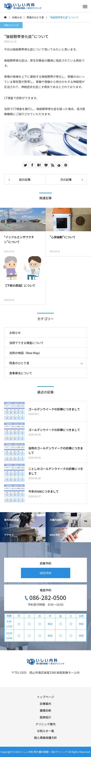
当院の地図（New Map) (24, 353)
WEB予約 (46, 573)
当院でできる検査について (26, 343)
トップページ (45, 697)
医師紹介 (45, 717)
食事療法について (20, 373)
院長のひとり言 (11, 25)
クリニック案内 (46, 724)
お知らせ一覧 (45, 731)
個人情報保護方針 (45, 738)
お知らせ (15, 333)
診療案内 (45, 704)
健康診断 (45, 710)
